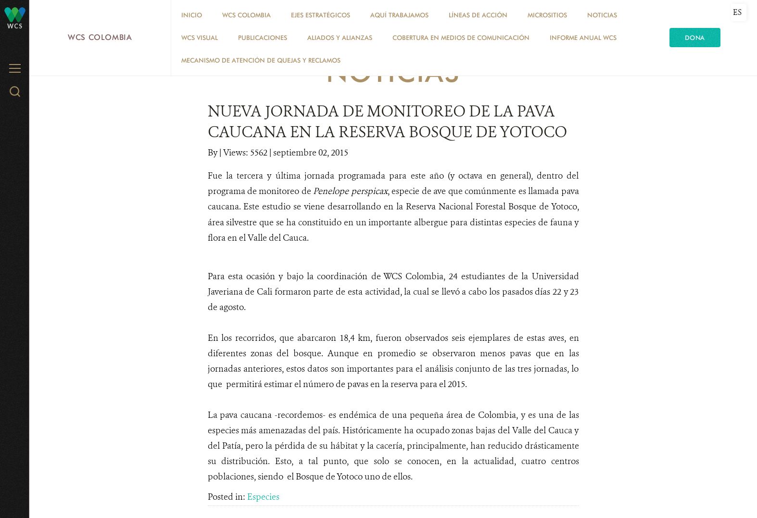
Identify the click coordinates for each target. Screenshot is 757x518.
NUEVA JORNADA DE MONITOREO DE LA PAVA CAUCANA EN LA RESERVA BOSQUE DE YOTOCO (387, 121)
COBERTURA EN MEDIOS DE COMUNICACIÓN (461, 37)
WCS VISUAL (199, 37)
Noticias (602, 15)
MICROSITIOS (547, 15)
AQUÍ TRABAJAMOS (399, 15)
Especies (263, 497)
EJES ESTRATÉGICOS (320, 15)
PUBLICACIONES (262, 37)
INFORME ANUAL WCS (583, 37)
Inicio (191, 15)
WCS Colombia (100, 37)
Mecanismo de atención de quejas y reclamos (261, 60)
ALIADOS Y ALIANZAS (339, 37)
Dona (695, 37)
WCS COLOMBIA (246, 15)
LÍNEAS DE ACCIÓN (478, 15)
